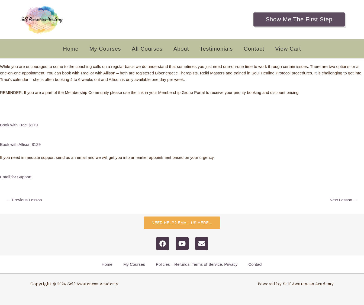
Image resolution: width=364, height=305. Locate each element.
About (181, 49)
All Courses (147, 49)
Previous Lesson (24, 200)
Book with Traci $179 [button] (19, 125)
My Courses (105, 49)
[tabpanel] (182, 121)
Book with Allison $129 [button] (20, 144)
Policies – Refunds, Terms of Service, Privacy (197, 264)
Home (71, 49)
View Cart (288, 49)
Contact (254, 49)
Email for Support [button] (15, 177)
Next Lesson (343, 200)
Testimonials (216, 49)
